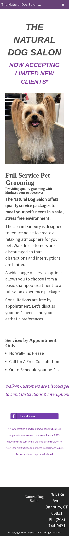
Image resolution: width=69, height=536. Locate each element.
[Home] (21, 4)
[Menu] (63, 5)
